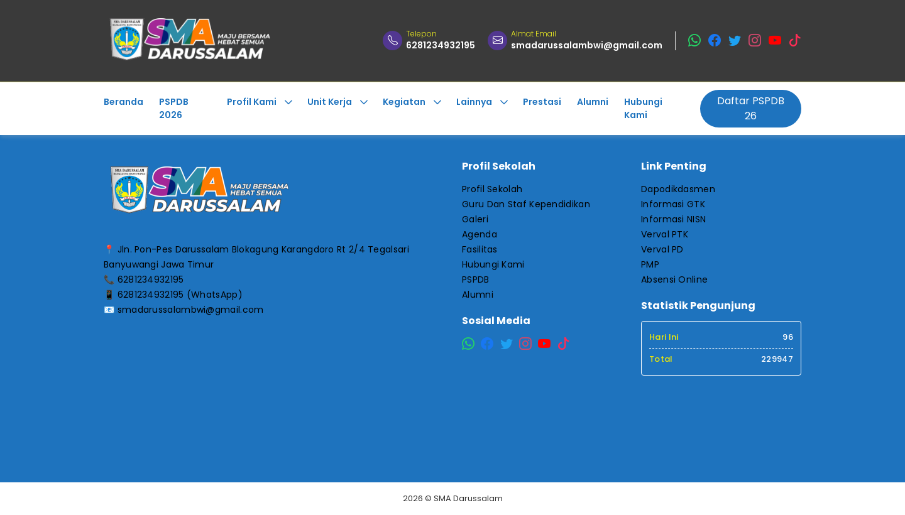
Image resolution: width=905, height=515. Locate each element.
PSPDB (476, 279)
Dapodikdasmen (678, 189)
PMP (650, 264)
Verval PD (662, 249)
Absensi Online (674, 279)
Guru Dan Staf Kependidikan (526, 204)
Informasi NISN (673, 219)
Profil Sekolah (492, 189)
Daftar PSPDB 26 (750, 108)
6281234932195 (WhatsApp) (180, 294)
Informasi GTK (673, 204)
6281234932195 (151, 279)
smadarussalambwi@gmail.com (191, 309)
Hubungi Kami (493, 264)
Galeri (475, 219)
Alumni (477, 294)
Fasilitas (480, 249)
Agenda (479, 234)
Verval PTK (664, 234)
